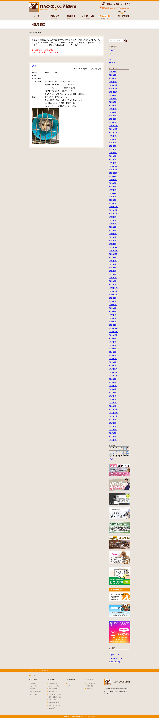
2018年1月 (113, 406)
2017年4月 (113, 436)
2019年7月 (113, 345)
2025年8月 (113, 99)
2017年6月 (113, 430)
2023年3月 (113, 197)
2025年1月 (113, 122)
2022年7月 (113, 224)
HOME (30, 32)
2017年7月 (113, 426)
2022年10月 (113, 213)
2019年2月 (113, 362)
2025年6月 (113, 105)
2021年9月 (113, 257)
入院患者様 (38, 32)
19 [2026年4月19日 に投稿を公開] (128, 453)
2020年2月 (113, 322)
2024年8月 (113, 139)
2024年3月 (113, 156)
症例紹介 (89, 688)
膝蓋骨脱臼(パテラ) (54, 705)
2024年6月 (113, 146)
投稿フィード (114, 655)
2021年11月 (113, 251)
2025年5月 (113, 109)
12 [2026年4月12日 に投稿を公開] (128, 451)
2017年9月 (113, 419)
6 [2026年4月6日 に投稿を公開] (110, 451)
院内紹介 (32, 688)
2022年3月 (113, 237)
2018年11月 (113, 372)
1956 (34, 66)
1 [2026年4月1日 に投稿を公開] (116, 449)
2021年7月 (113, 264)
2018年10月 (113, 376)
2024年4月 (113, 153)
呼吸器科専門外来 (54, 702)
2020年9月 (113, 298)
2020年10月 (113, 294)
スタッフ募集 (33, 694)
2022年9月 (113, 217)
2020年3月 (113, 318)
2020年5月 (113, 311)
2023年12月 (113, 166)
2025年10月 (113, 92)
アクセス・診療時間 (35, 691)
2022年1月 (113, 244)
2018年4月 (113, 396)
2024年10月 (113, 132)
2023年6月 (113, 186)
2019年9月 (113, 338)
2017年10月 (113, 416)
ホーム (33, 675)
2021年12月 (113, 247)
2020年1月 (113, 325)
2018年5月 (113, 392)
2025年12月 (113, 85)
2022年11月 (113, 210)
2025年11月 (113, 88)
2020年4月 (113, 315)
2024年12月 (113, 126)
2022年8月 (113, 220)
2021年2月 (113, 281)
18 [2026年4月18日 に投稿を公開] (125, 453)
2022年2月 (113, 240)
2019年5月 (113, 352)
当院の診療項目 (53, 683)
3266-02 (112, 50)
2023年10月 (113, 173)
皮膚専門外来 (52, 699)
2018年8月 (113, 382)
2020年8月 (113, 301)
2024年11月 (113, 129)
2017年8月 (113, 423)
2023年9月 (113, 176)
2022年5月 (113, 230)
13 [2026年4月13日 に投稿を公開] (110, 453)
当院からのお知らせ (92, 683)
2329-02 (112, 62)
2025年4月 (113, 112)
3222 (111, 56)
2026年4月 (113, 72)
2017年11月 (113, 413)
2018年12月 (113, 369)
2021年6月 (113, 267)
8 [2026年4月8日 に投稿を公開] (116, 451)
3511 (111, 53)
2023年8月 (113, 180)
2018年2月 (113, 403)
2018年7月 (113, 386)
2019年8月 (113, 342)
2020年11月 (113, 291)
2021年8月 (113, 261)
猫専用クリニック (54, 691)
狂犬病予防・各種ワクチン (56, 694)
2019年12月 (113, 328)
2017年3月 (113, 440)
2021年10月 (113, 254)
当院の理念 (33, 683)
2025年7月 (113, 102)
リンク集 (33, 670)
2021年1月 (113, 284)
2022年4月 (113, 234)
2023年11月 (113, 170)
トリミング (71, 686)
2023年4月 (113, 193)
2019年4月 (113, 355)
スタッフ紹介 (33, 686)
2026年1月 (113, 82)
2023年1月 (113, 203)
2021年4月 (113, 274)
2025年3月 (113, 115)
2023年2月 (113, 200)
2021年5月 (113, 271)
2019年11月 (113, 332)
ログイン (112, 651)
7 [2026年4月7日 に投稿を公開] (113, 451)
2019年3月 (113, 359)
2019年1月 (113, 365)
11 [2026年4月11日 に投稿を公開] (125, 451)
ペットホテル (71, 683)
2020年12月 (113, 288)
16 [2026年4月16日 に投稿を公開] (119, 453)
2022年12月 (113, 207)
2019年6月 (113, 349)
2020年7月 (113, 305)
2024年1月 (113, 163)
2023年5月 (113, 190)
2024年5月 (113, 149)
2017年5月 (113, 433)
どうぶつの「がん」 (54, 686)
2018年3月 (113, 399)
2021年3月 (113, 278)
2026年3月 (113, 75)
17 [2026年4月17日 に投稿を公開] (122, 453)
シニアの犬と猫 (53, 688)
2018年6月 (113, 389)
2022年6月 (113, 227)
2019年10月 (113, 335)
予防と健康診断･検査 (55, 697)
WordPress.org (114, 662)
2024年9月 (113, 136)
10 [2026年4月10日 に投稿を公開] (122, 451)
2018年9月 (113, 379)
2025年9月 (113, 95)
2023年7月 (113, 183)
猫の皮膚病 (52, 708)
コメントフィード (115, 658)
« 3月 (111, 459)
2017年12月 (113, 409)
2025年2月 (113, 119)
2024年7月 (113, 142)
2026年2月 (113, 78)
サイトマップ (45, 670)
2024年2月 (113, 159)
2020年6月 (113, 308)
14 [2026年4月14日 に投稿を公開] (113, 453)
